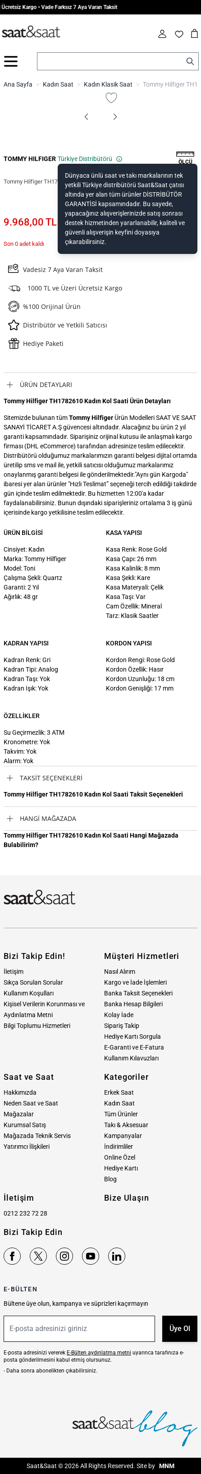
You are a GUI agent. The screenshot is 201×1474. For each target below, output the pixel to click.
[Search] (190, 61)
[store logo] (31, 32)
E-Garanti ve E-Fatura (134, 1047)
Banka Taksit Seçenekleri (138, 993)
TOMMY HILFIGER (30, 158)
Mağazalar (19, 1114)
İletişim (13, 971)
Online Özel (119, 1157)
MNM (166, 1465)
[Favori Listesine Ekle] (111, 98)
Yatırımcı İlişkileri (27, 1146)
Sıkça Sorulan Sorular (33, 982)
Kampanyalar (123, 1135)
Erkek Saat (119, 1092)
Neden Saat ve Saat (31, 1103)
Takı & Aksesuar (126, 1125)
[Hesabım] (162, 34)
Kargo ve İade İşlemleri (135, 982)
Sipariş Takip (121, 1025)
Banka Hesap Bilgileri (133, 1004)
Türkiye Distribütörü (90, 158)
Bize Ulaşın (126, 1197)
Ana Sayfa (18, 84)
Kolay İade (118, 1014)
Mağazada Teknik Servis (37, 1135)
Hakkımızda (20, 1092)
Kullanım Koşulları (29, 993)
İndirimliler (118, 1146)
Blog (110, 1179)
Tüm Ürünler (121, 1114)
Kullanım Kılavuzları (131, 1058)
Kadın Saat (58, 84)
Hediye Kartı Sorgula (132, 1036)
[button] (86, 116)
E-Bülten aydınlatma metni (99, 1353)
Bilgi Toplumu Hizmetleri (37, 1025)
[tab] (100, 384)
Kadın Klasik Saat (108, 84)
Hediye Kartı (121, 1168)
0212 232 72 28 (25, 1213)
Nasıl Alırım (119, 971)
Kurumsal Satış (25, 1125)
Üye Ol (179, 1328)
